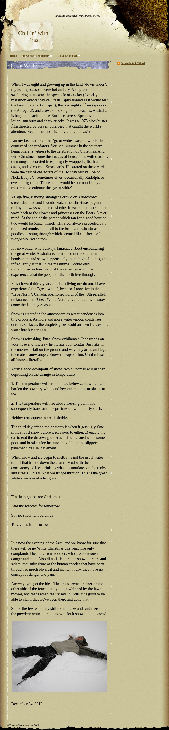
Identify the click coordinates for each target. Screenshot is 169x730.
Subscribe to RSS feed (133, 63)
